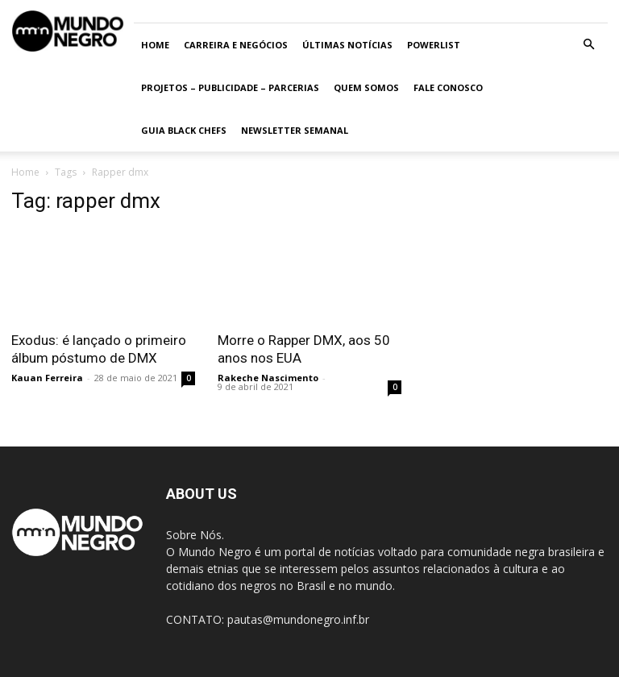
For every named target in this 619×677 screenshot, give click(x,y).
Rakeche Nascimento (268, 378)
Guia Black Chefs (183, 130)
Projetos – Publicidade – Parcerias (230, 87)
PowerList (433, 45)
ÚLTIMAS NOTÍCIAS (347, 45)
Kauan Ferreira (47, 378)
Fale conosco (448, 87)
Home (155, 45)
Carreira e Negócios (236, 45)
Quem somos (366, 87)
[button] (588, 44)
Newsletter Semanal (294, 130)
